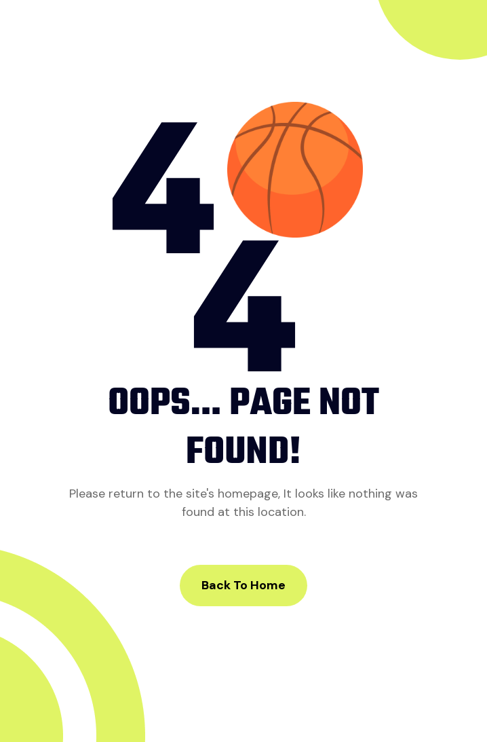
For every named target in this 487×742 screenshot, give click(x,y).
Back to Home (243, 585)
